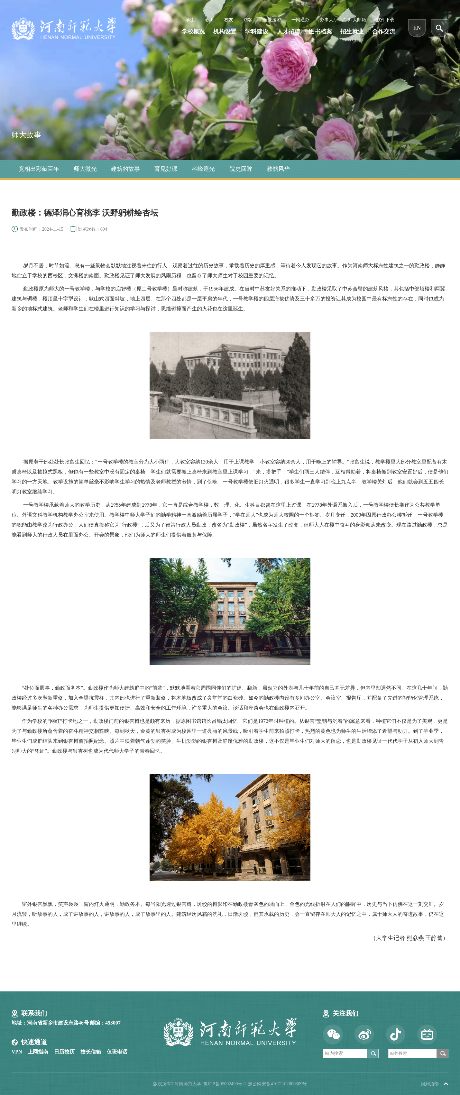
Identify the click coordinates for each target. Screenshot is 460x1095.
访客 (248, 19)
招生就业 (351, 32)
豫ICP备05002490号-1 (224, 1083)
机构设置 (224, 32)
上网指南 (38, 1051)
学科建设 (256, 32)
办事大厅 (329, 19)
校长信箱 (90, 1051)
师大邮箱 (357, 19)
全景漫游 (272, 19)
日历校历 (64, 1051)
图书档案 (320, 32)
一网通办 (300, 19)
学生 (190, 19)
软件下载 (385, 19)
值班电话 (117, 1051)
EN (417, 28)
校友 (228, 19)
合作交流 (383, 32)
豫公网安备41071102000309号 (277, 1083)
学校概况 (193, 32)
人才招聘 (288, 32)
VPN (17, 1051)
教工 (209, 19)
